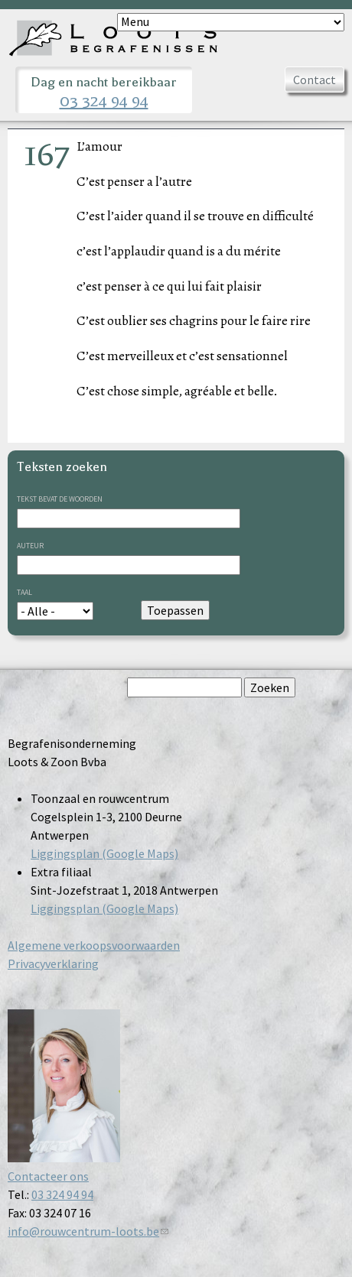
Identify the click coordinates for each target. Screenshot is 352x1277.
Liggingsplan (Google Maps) (104, 853)
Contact (314, 79)
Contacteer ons (48, 1176)
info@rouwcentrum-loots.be (88, 1231)
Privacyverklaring (53, 963)
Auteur (30, 546)
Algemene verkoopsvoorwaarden (94, 945)
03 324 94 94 (104, 101)
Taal (24, 592)
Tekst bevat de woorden (60, 499)
